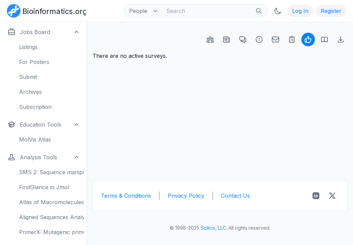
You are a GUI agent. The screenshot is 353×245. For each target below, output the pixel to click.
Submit (28, 77)
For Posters (34, 62)
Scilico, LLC (213, 228)
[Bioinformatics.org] (45, 10)
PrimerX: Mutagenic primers (51, 232)
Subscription (35, 106)
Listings (28, 47)
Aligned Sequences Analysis (51, 217)
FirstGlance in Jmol (44, 187)
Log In (300, 10)
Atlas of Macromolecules (51, 202)
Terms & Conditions (126, 195)
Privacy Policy (186, 195)
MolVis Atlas (35, 139)
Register (331, 10)
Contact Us (235, 195)
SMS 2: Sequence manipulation (51, 172)
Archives (30, 91)
